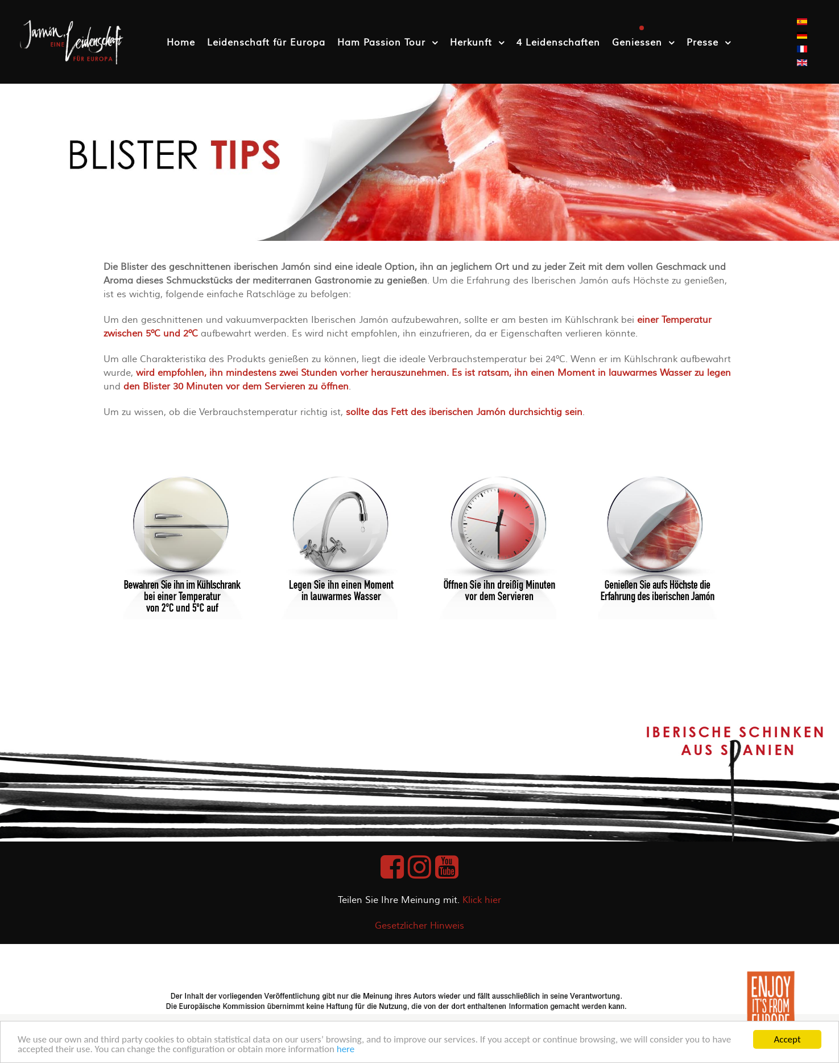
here (346, 1050)
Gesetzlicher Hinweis (419, 925)
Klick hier (481, 900)
